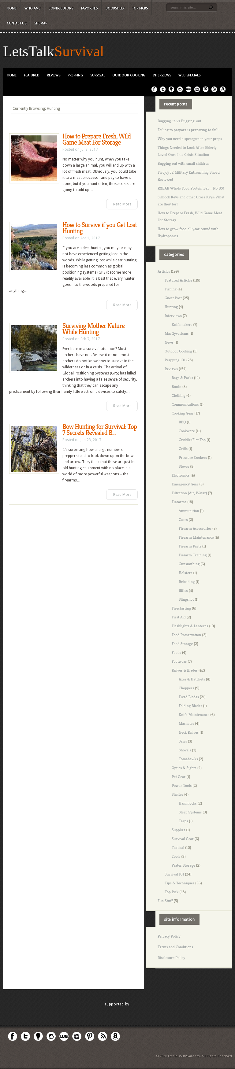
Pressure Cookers (193, 457)
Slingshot (186, 599)
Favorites (89, 8)
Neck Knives (189, 732)
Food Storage (182, 643)
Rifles (183, 590)
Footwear (179, 661)
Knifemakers (182, 324)
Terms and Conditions (175, 946)
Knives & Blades (185, 670)
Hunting (171, 306)
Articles (164, 271)
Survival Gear (183, 838)
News (169, 342)
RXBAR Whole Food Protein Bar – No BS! (191, 188)
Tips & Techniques (179, 883)
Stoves (184, 466)
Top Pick (171, 891)
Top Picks (140, 8)
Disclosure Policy (171, 957)
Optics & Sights (184, 767)
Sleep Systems (190, 812)
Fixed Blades (189, 696)
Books (176, 386)
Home (12, 8)
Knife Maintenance (194, 714)
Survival (79, 51)
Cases (183, 519)
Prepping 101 (175, 360)
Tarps (183, 821)
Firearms (179, 501)
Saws (183, 741)
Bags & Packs (182, 377)
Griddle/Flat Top (192, 439)
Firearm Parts (190, 546)
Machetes (186, 723)
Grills (183, 448)
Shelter (177, 794)
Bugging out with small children (183, 163)
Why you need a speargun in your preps (190, 138)
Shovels (185, 750)
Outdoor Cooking (128, 75)
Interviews (162, 75)
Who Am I (32, 8)
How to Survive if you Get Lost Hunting (99, 228)
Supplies (178, 829)
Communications (185, 404)
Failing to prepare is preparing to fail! (188, 129)
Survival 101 (174, 874)
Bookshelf (115, 8)
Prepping (75, 75)
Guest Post (173, 297)
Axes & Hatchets (192, 679)
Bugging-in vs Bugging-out (179, 120)
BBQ (182, 422)
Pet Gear (178, 776)
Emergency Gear (185, 484)
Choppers (186, 688)
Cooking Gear (182, 413)
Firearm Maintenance (196, 537)
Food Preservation (186, 634)
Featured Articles (178, 280)
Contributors (60, 8)
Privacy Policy (169, 936)
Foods (176, 652)
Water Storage (183, 865)
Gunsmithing (189, 563)
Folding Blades (190, 705)
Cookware (187, 430)
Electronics (181, 475)
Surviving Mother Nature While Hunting (93, 329)
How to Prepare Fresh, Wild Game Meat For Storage (96, 139)
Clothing (178, 395)
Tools (176, 856)
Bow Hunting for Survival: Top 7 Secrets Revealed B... (99, 429)
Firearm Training (193, 555)
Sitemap (40, 23)
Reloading (187, 581)
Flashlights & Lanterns (190, 625)
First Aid (179, 617)
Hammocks (188, 803)
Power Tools (182, 785)
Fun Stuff (165, 900)
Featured (31, 75)
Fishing (171, 289)
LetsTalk (28, 51)
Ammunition (189, 510)
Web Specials (189, 75)
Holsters (185, 572)
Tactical (178, 847)
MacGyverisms (176, 333)
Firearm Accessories (195, 528)
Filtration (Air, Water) (189, 493)
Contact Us (16, 23)
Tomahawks (188, 758)
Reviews (53, 75)
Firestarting (181, 608)
